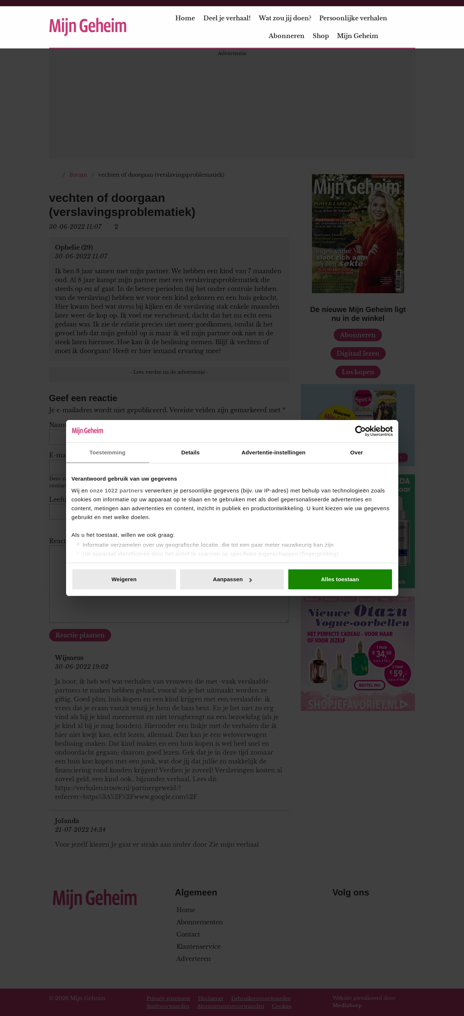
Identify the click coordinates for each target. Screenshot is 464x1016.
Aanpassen (232, 579)
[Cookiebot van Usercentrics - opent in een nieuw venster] (360, 431)
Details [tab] (190, 452)
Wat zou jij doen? (285, 18)
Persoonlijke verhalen (353, 18)
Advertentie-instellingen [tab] (273, 452)
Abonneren (287, 36)
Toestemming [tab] (107, 452)
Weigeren (124, 579)
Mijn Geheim (362, 36)
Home (185, 18)
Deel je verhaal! (227, 18)
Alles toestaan (340, 579)
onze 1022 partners (116, 490)
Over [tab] (356, 452)
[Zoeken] (409, 27)
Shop (321, 36)
